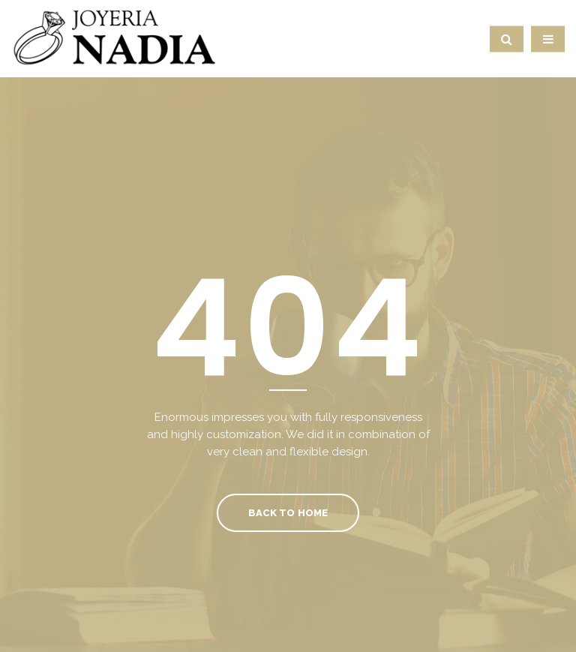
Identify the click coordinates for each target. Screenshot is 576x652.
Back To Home (287, 512)
